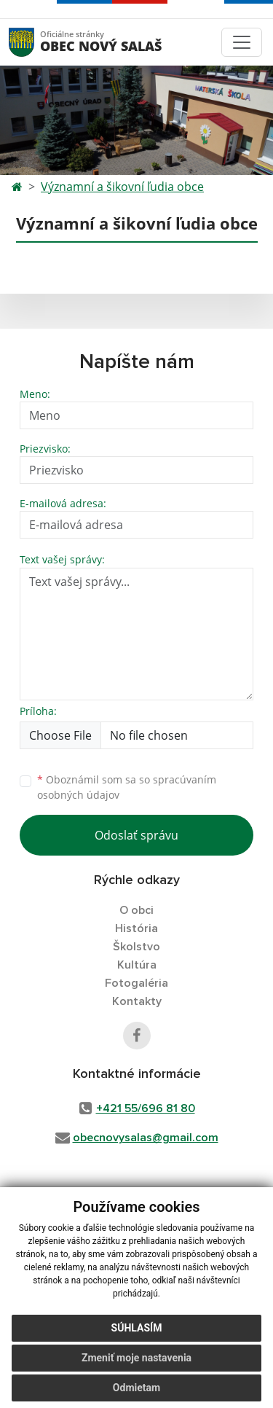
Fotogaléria (136, 983)
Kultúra (137, 965)
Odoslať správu (136, 835)
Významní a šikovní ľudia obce (122, 187)
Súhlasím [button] (136, 1335)
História (136, 928)
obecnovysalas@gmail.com (145, 1137)
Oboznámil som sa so (126, 787)
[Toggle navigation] (241, 42)
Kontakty (137, 1001)
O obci (136, 910)
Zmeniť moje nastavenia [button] (136, 1365)
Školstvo (136, 947)
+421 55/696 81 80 (145, 1108)
